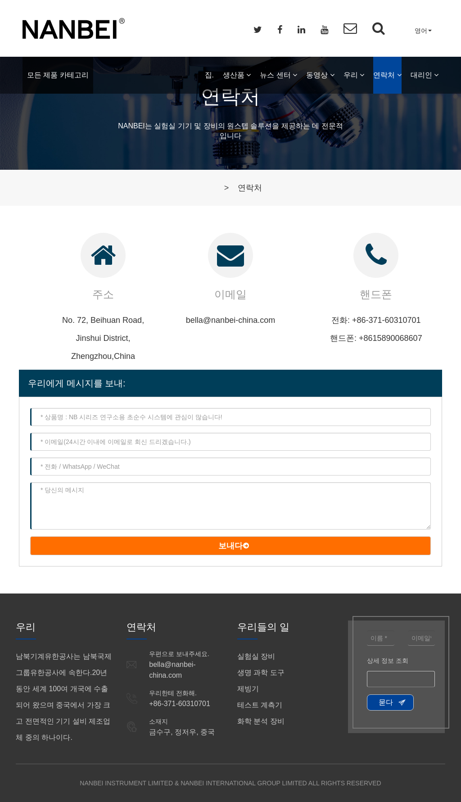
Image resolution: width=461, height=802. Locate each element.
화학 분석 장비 (261, 721)
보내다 (230, 545)
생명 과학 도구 (261, 672)
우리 (353, 75)
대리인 (424, 75)
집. (209, 75)
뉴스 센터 (278, 75)
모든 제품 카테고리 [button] (58, 75)
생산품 (237, 75)
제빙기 (248, 689)
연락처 (387, 75)
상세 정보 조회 (387, 660)
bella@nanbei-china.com (230, 320)
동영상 (320, 75)
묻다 (386, 702)
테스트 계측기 (259, 705)
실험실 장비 (256, 656)
